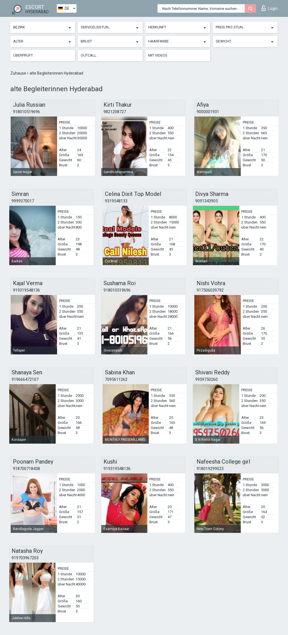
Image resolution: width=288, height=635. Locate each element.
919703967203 (25, 557)
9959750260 (206, 379)
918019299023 (210, 468)
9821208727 (115, 111)
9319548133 (116, 201)
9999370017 (23, 201)
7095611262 (116, 379)
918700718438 (26, 468)
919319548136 (26, 290)
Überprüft (23, 55)
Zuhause (18, 73)
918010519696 (26, 111)
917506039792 (210, 290)
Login (270, 8)
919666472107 (25, 379)
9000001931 (208, 111)
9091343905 (206, 201)
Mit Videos (157, 55)
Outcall (88, 55)
